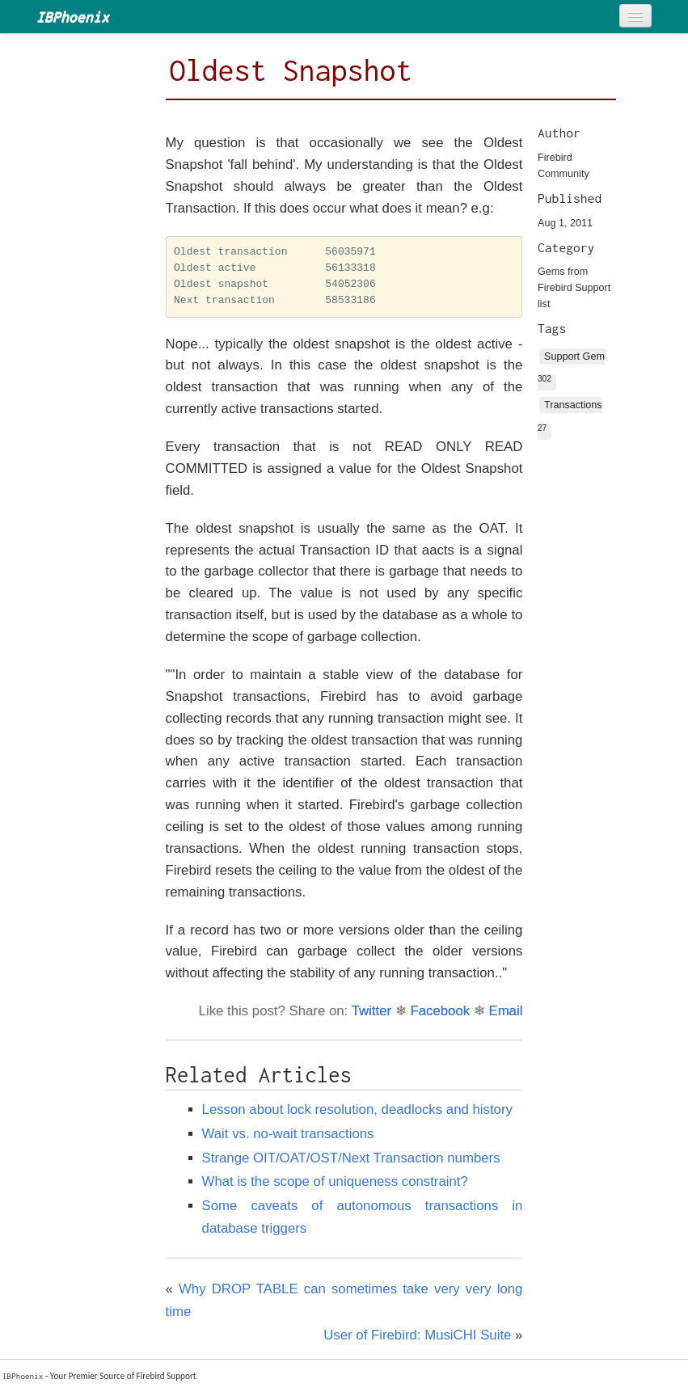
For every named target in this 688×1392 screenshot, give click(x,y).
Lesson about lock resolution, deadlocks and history (357, 1109)
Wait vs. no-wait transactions (288, 1133)
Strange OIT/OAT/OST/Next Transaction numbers (351, 1158)
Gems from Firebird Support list (574, 288)
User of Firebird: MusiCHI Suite (417, 1335)
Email (505, 1011)
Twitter (371, 1011)
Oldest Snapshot (291, 70)
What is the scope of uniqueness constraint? (335, 1181)
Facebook (440, 1011)
